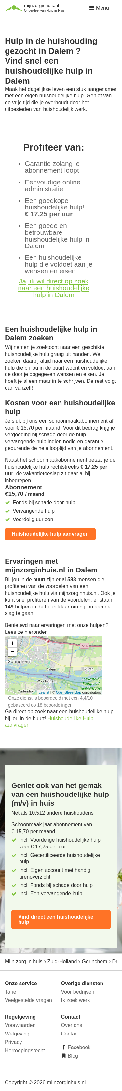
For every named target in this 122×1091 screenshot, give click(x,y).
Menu (99, 8)
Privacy (13, 1042)
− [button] (12, 652)
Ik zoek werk (75, 1000)
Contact (70, 1033)
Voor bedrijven (77, 992)
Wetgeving (17, 1033)
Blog (72, 1056)
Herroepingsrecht (25, 1050)
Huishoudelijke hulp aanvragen (50, 534)
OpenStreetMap (68, 692)
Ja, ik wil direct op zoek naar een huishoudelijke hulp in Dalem (53, 287)
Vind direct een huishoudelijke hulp (55, 919)
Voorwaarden (20, 1025)
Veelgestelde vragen (28, 1000)
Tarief (11, 992)
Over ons (71, 1025)
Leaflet (44, 692)
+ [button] (12, 643)
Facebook (78, 1047)
